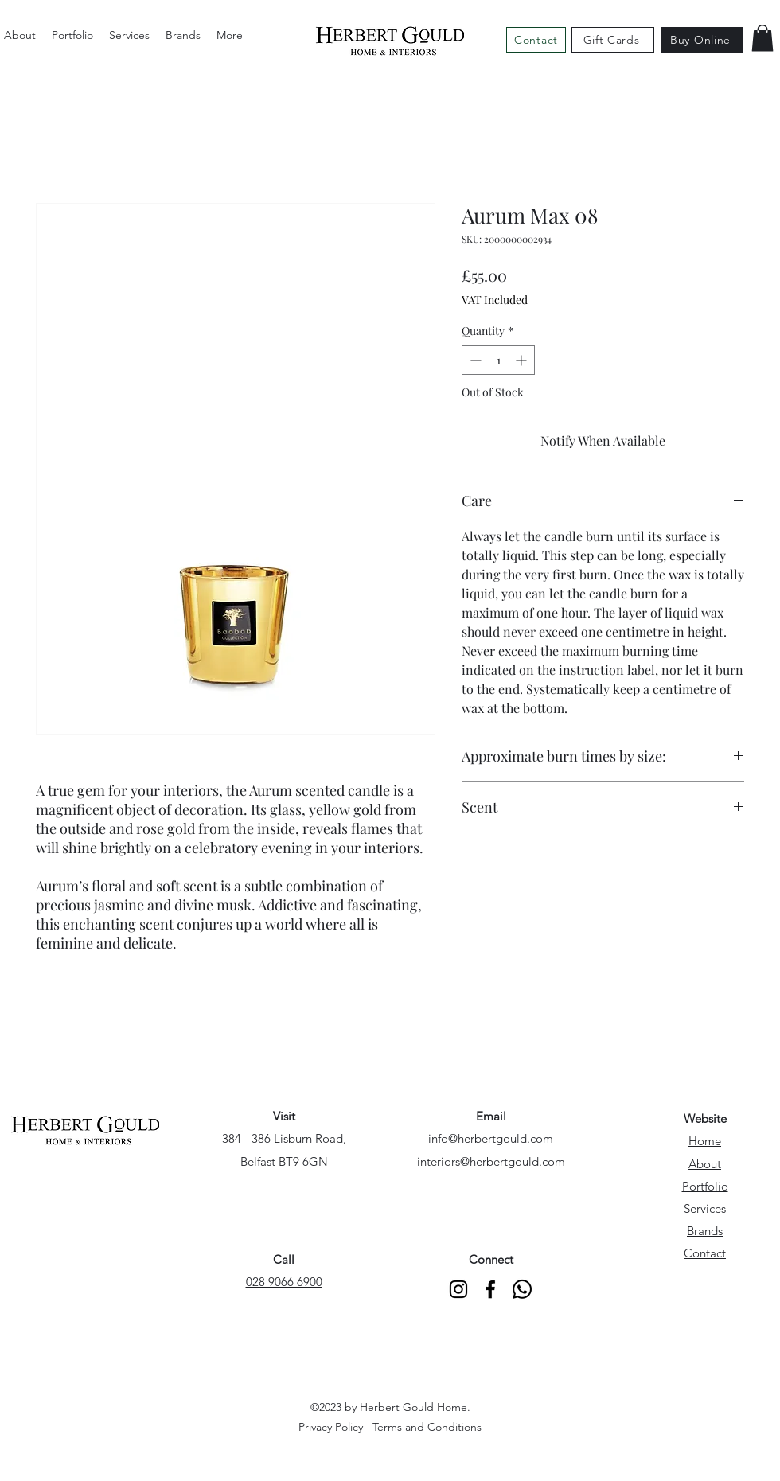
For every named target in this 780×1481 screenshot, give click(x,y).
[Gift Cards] (612, 40)
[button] (762, 38)
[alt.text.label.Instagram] (458, 1289)
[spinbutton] (498, 360)
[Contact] (536, 40)
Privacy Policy (330, 1427)
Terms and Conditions (427, 1427)
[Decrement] (474, 360)
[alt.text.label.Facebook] (490, 1289)
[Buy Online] (702, 40)
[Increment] (522, 360)
